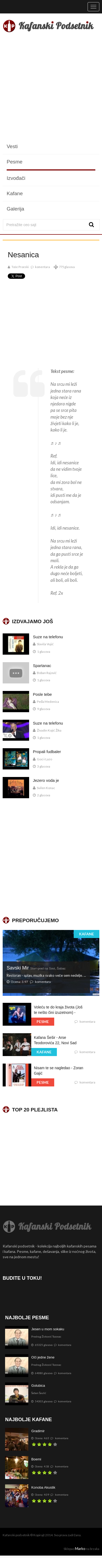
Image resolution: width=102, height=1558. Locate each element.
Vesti (12, 146)
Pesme (14, 162)
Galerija (15, 209)
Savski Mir (36, 968)
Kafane (15, 193)
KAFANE (86, 934)
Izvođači (16, 178)
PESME (43, 1021)
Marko (80, 1548)
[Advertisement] (51, 87)
